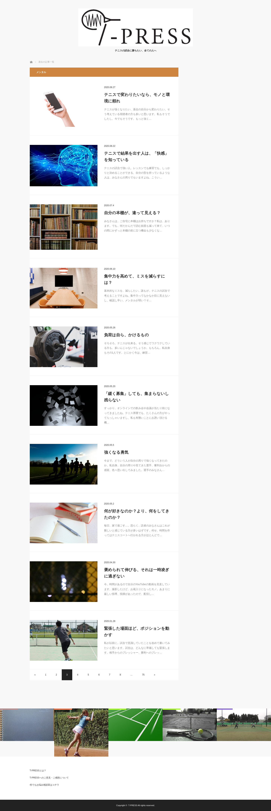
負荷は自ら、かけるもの (126, 335)
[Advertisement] (213, 124)
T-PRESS (132, 805)
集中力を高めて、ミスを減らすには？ (134, 279)
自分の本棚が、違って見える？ (132, 213)
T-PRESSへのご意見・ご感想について (49, 777)
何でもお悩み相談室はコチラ (44, 785)
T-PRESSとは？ (38, 770)
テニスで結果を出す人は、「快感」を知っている (136, 156)
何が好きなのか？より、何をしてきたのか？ (136, 514)
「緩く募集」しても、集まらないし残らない (136, 396)
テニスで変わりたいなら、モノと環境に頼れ (137, 97)
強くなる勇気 (116, 452)
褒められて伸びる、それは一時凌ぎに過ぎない (136, 573)
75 (143, 674)
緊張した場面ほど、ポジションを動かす (136, 631)
